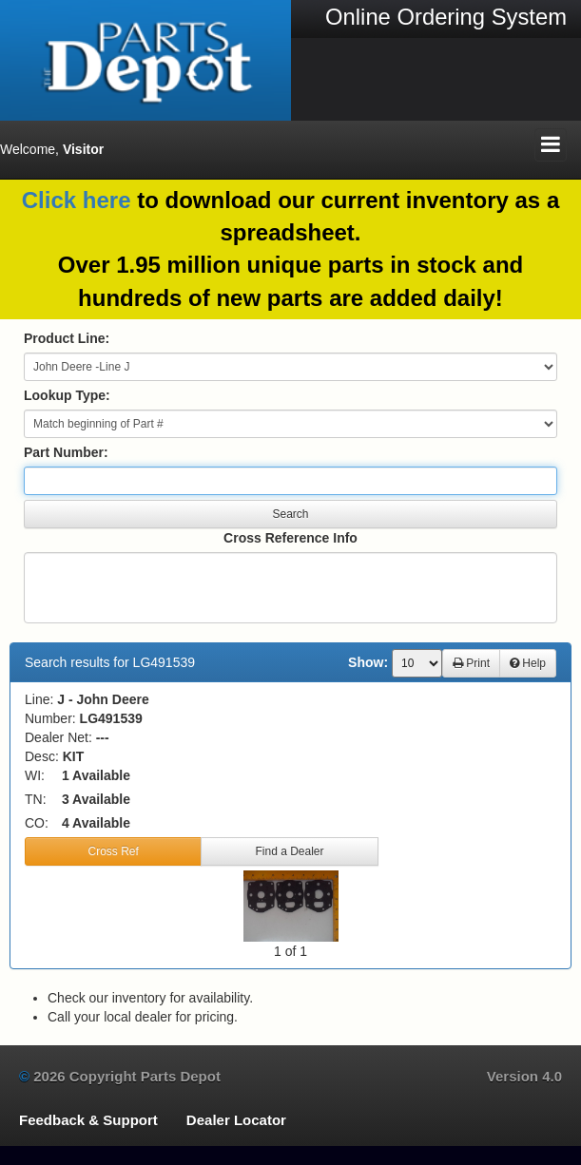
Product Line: (66, 338)
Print (471, 663)
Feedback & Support (88, 1120)
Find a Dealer (289, 851)
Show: (368, 662)
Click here (76, 200)
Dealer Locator (236, 1120)
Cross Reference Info (290, 537)
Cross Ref (112, 851)
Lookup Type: (67, 395)
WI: (35, 775)
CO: (36, 823)
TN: (36, 799)
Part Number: (66, 452)
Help (528, 663)
